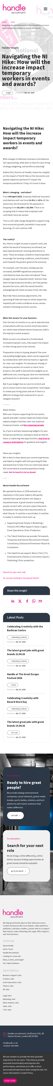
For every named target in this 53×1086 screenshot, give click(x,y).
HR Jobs (6, 989)
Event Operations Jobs (12, 982)
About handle (8, 945)
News (13, 22)
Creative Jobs (8, 979)
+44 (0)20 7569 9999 (10, 1046)
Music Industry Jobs (11, 1002)
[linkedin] (12, 601)
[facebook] (27, 601)
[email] (40, 601)
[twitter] (20, 601)
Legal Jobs (7, 995)
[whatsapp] (33, 601)
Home (4, 22)
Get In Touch (8, 949)
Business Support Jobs (12, 975)
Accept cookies (10, 1080)
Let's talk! (14, 815)
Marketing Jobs (9, 999)
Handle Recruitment (11, 952)
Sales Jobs (7, 1006)
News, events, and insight (13, 959)
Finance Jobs (8, 986)
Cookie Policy (27, 1073)
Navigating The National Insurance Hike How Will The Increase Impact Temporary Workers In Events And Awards (25, 27)
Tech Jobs (7, 1009)
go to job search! (17, 871)
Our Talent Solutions (11, 963)
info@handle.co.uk (10, 1043)
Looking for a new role (12, 956)
